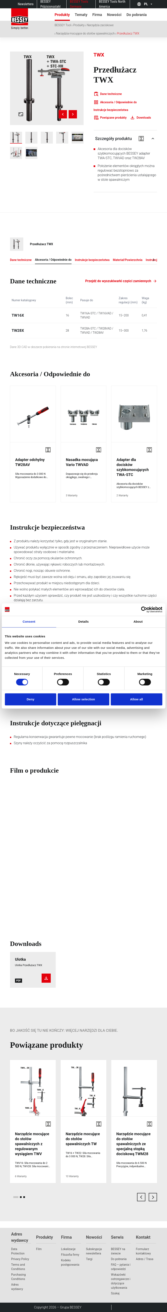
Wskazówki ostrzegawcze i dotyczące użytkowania (120, 1281)
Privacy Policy (20, 1259)
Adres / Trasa (144, 1259)
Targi (89, 1259)
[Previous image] (63, 114)
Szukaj (115, 1293)
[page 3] (24, 1197)
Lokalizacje (68, 1249)
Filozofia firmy (70, 1254)
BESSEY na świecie (118, 1251)
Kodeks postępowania (70, 1262)
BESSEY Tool (63, 25)
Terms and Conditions (18, 1267)
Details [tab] (83, 621)
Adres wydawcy (17, 1287)
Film (39, 1249)
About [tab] (138, 621)
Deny (30, 699)
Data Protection (18, 1251)
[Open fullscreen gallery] (21, 114)
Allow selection (83, 699)
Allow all (136, 699)
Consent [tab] (29, 621)
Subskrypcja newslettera (94, 1251)
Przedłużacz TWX (128, 33)
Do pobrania (119, 1259)
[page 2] (21, 1197)
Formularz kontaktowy (143, 1251)
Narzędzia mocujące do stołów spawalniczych (85, 33)
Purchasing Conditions (18, 1277)
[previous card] (141, 1197)
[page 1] (15, 1197)
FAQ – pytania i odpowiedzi (121, 1267)
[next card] (153, 1197)
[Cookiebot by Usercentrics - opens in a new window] (144, 609)
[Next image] (73, 114)
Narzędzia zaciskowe (100, 25)
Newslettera (25, 4)
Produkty (79, 25)
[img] (47, 88)
